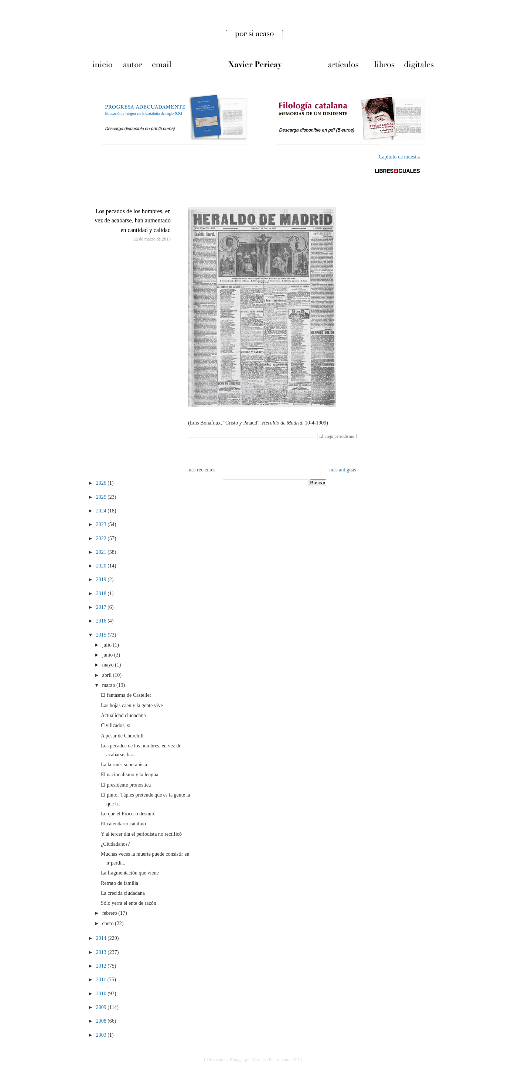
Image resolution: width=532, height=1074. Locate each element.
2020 (102, 566)
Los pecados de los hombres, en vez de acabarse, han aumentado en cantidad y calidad (133, 220)
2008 (102, 1021)
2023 (102, 524)
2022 (102, 538)
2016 (102, 621)
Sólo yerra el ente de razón (128, 903)
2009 (102, 1007)
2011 (102, 979)
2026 (102, 483)
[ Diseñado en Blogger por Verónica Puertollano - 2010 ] (254, 1059)
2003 (102, 1035)
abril (107, 675)
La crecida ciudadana (123, 893)
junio (108, 655)
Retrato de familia (119, 883)
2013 (102, 952)
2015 (102, 635)
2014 (102, 938)
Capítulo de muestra (399, 157)
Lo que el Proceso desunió (128, 813)
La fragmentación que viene (130, 873)
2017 (102, 607)
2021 (102, 552)
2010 (102, 993)
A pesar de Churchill (122, 736)
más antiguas (342, 470)
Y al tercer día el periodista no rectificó (141, 834)
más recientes (201, 470)
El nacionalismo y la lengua (129, 774)
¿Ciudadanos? (115, 844)
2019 (102, 579)
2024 (102, 511)
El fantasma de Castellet (126, 695)
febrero (110, 913)
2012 (102, 966)
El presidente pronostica (126, 785)
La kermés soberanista (124, 764)
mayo (108, 665)
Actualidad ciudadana (123, 715)
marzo (109, 685)
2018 (102, 593)
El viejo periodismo (336, 436)
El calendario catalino (123, 823)
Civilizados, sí (115, 725)
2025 (102, 497)
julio (107, 645)
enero (108, 923)
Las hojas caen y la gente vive (132, 705)
